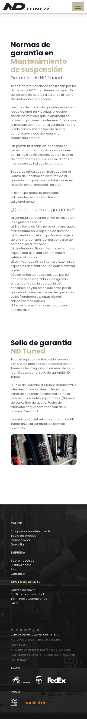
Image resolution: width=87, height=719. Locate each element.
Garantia (17, 544)
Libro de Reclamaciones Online (32, 634)
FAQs (14, 603)
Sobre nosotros (22, 560)
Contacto (18, 574)
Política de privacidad (27, 594)
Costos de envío (23, 590)
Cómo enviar (20, 540)
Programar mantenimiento (31, 531)
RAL (56, 634)
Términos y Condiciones (29, 598)
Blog (14, 569)
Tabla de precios (23, 535)
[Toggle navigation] (78, 6)
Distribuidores (21, 565)
